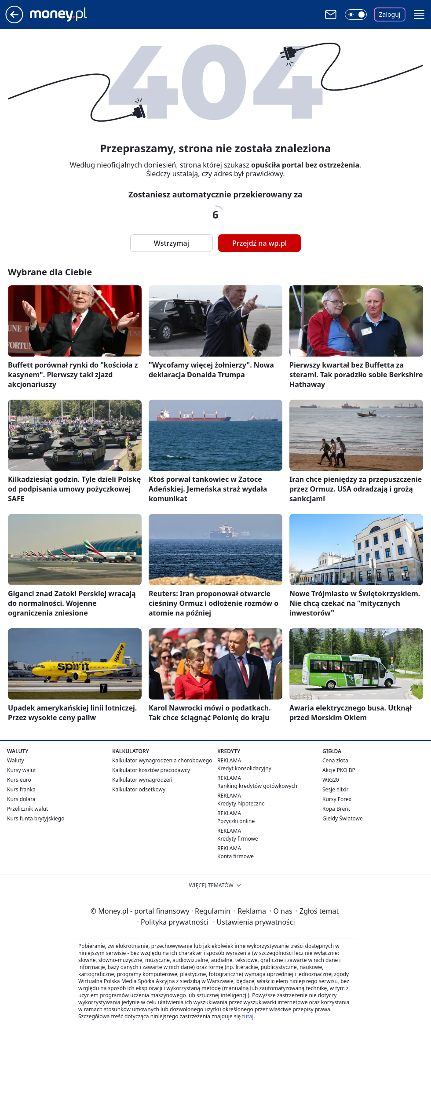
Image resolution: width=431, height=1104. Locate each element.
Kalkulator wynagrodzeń (142, 779)
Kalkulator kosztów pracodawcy (151, 770)
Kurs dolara (21, 799)
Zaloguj (390, 14)
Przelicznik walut (27, 809)
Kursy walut (21, 770)
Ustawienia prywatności (254, 922)
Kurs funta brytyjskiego (35, 818)
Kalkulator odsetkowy (138, 789)
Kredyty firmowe (237, 838)
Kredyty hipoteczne (241, 803)
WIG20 (330, 779)
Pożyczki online (236, 821)
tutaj (247, 1016)
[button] (419, 14)
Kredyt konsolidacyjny (244, 768)
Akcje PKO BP (338, 770)
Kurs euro (19, 779)
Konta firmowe (235, 856)
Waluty (15, 760)
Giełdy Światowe (342, 818)
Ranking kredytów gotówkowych (257, 786)
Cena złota (335, 760)
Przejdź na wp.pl (259, 243)
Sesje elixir (335, 789)
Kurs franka (21, 789)
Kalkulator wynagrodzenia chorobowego (162, 760)
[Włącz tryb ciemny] (356, 14)
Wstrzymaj (171, 243)
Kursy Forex (336, 799)
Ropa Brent (336, 809)
